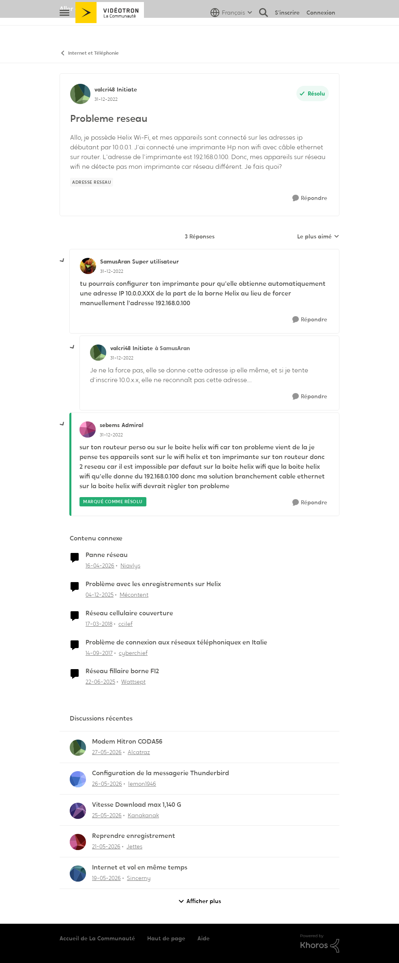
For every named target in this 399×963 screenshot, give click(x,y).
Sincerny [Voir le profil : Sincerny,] (139, 878)
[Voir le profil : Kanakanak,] (78, 811)
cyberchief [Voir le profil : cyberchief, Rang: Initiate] (133, 652)
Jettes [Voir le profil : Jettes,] (134, 846)
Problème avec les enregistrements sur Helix (153, 584)
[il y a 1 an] (100, 682)
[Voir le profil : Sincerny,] (78, 873)
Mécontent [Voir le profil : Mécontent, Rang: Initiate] (134, 594)
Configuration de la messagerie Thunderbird (160, 773)
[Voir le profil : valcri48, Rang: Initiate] (80, 94)
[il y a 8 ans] (99, 624)
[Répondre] (310, 198)
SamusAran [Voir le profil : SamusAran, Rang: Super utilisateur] (115, 261)
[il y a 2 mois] (107, 752)
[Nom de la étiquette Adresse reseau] (91, 182)
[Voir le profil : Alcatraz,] (78, 748)
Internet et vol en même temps (139, 867)
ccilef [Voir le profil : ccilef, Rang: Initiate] (125, 623)
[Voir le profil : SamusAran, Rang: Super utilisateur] (88, 266)
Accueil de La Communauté (97, 938)
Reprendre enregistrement (133, 836)
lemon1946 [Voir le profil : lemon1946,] (142, 783)
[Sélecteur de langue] (231, 30)
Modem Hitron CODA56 (127, 742)
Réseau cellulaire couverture (129, 613)
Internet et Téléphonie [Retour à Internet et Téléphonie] (89, 53)
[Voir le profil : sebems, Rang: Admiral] (87, 429)
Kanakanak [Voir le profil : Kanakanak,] (143, 814)
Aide (203, 938)
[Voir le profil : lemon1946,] (78, 779)
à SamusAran (172, 348)
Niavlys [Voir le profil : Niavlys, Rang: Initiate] (130, 565)
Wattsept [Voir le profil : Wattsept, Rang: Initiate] (133, 681)
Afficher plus (199, 901)
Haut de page (166, 938)
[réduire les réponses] (62, 261)
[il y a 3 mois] (100, 565)
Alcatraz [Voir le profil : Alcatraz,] (139, 752)
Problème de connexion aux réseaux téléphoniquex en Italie (176, 642)
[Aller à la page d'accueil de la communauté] (109, 30)
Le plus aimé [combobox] (318, 237)
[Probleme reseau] (111, 271)
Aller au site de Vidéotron (98, 8)
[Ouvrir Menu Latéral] (64, 30)
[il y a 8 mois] (100, 595)
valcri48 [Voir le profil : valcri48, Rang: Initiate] (104, 89)
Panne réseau (107, 555)
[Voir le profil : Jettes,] (78, 842)
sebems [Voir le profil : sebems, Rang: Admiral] (110, 425)
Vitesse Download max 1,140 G (136, 805)
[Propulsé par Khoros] (319, 943)
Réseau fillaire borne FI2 (122, 671)
